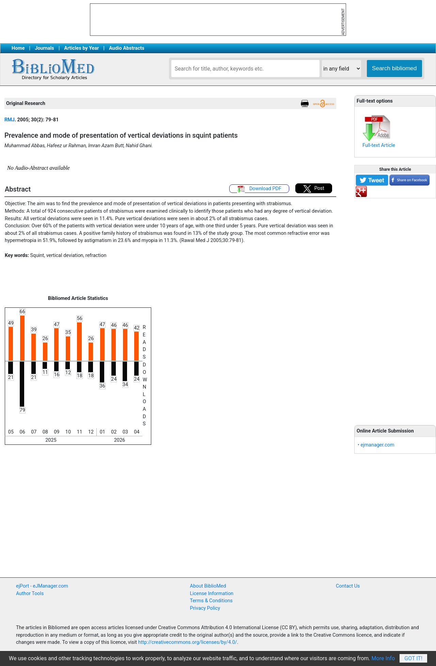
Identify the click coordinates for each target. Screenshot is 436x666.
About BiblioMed (208, 586)
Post (313, 189)
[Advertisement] (395, 308)
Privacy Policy (205, 608)
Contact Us (348, 586)
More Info (383, 658)
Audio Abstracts (126, 48)
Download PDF (259, 189)
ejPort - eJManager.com (42, 586)
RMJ (9, 120)
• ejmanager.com (376, 445)
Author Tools (30, 593)
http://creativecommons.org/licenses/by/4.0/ (187, 642)
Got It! (413, 658)
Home (18, 48)
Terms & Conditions (211, 601)
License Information (212, 593)
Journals (44, 48)
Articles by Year (81, 48)
